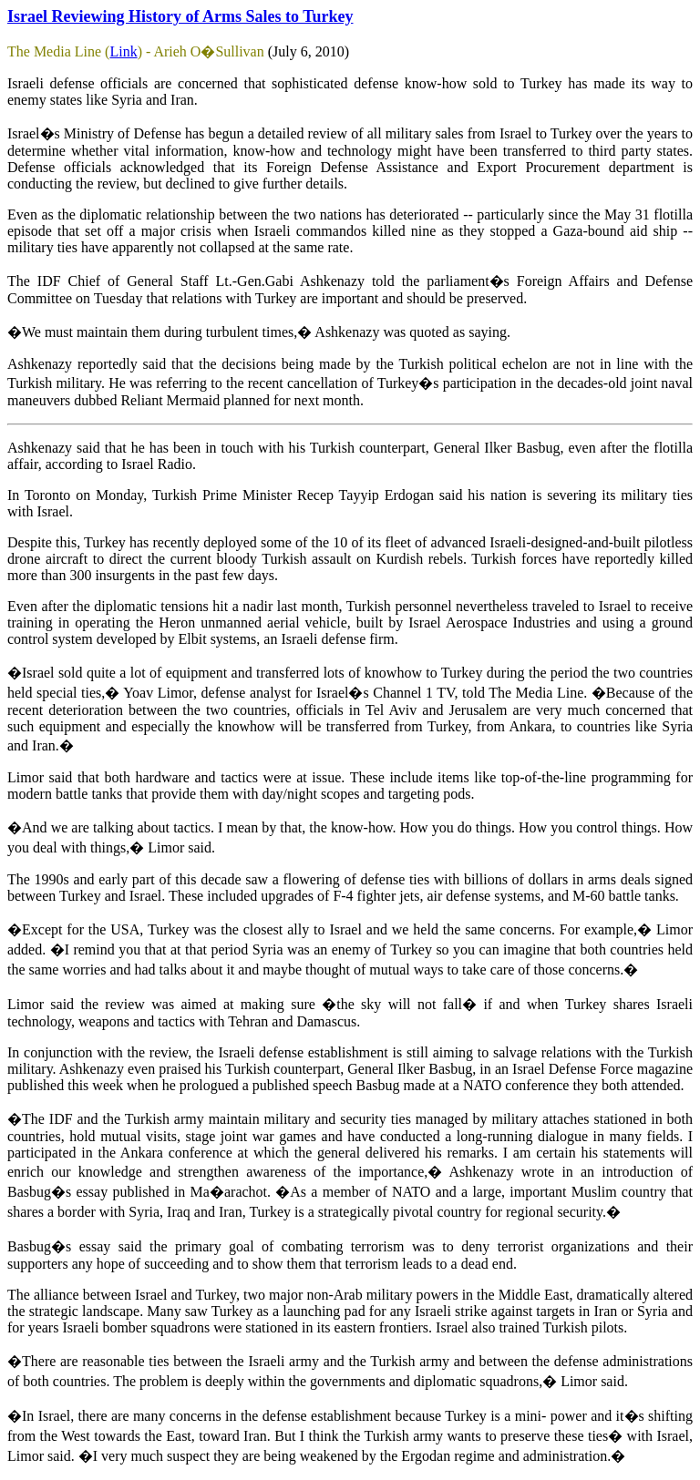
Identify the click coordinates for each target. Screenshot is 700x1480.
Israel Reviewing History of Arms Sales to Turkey (180, 16)
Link (123, 51)
